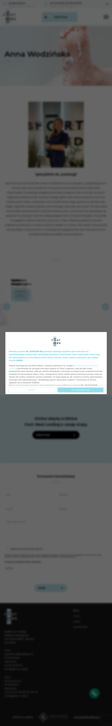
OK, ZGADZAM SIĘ (80, 390)
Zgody (31, 390)
